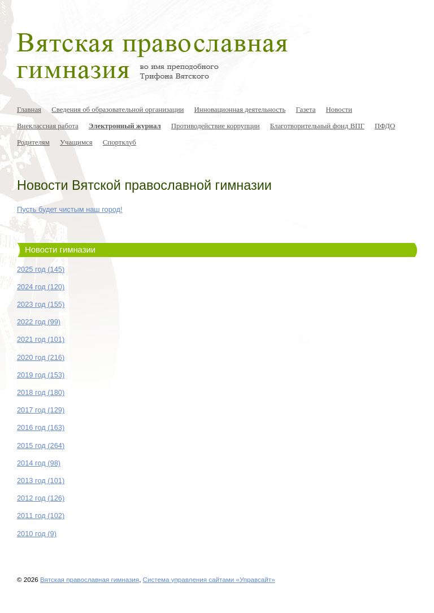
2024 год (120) (40, 286)
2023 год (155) (40, 304)
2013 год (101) (40, 480)
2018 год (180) (40, 392)
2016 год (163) (40, 427)
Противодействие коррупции (215, 126)
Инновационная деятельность (240, 110)
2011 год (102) (40, 515)
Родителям (33, 142)
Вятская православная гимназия (89, 579)
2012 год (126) (40, 498)
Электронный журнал (125, 126)
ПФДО (385, 126)
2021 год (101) (40, 339)
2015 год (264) (40, 445)
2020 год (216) (40, 357)
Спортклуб (119, 142)
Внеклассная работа (48, 126)
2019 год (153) (40, 375)
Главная (29, 110)
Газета (305, 110)
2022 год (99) (38, 322)
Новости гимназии (60, 249)
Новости (339, 110)
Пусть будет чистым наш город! (70, 209)
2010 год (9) (37, 533)
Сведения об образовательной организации (117, 110)
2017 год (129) (40, 410)
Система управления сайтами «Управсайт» (209, 579)
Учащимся (76, 142)
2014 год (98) (38, 463)
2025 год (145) (40, 269)
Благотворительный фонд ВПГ (317, 126)
